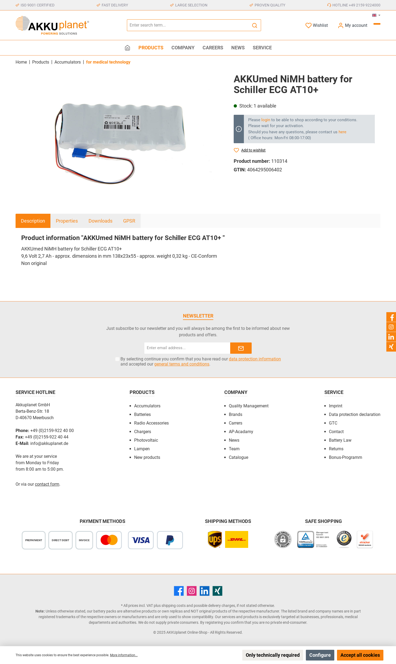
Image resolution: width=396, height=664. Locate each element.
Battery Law (340, 440)
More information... (124, 655)
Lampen (142, 448)
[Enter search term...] (188, 25)
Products (142, 392)
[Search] (254, 25)
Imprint (335, 405)
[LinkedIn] (205, 591)
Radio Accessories (151, 423)
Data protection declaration (354, 414)
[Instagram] (192, 591)
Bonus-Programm (345, 457)
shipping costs (174, 605)
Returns (336, 448)
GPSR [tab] (129, 221)
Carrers (235, 423)
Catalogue (238, 457)
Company (235, 392)
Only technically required (273, 655)
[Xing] (217, 591)
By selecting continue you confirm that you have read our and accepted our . (200, 361)
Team (234, 448)
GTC (333, 423)
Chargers (142, 431)
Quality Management (249, 405)
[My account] (352, 25)
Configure (320, 655)
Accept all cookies (360, 655)
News (234, 440)
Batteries (142, 414)
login (265, 119)
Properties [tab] (67, 221)
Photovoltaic (146, 440)
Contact (336, 431)
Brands (235, 414)
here (342, 132)
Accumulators (147, 405)
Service (333, 392)
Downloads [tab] (100, 221)
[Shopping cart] (376, 24)
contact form (47, 484)
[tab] (33, 221)
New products (147, 457)
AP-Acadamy (241, 431)
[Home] (127, 47)
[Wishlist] (316, 25)
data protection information (255, 358)
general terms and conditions (181, 364)
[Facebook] (179, 591)
